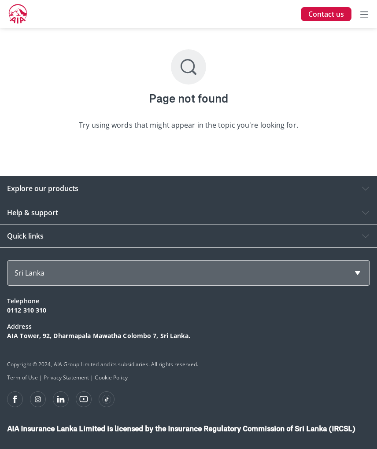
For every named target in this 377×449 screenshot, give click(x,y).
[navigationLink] (18, 14)
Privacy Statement (66, 377)
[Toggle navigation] (364, 14)
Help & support (32, 212)
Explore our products (42, 188)
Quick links (25, 236)
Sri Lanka (29, 273)
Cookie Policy (111, 377)
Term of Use (22, 377)
